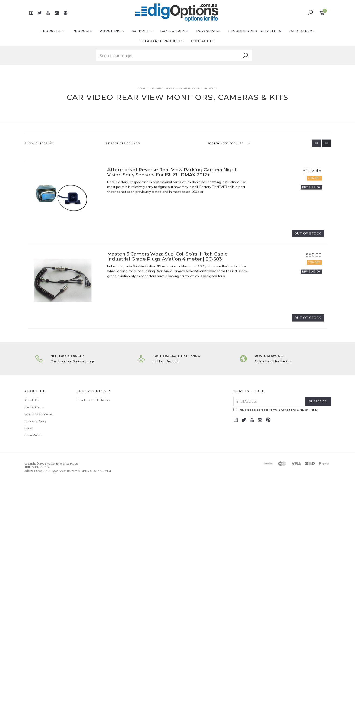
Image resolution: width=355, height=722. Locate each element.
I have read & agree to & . (275, 409)
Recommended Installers (254, 31)
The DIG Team (34, 407)
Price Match (32, 435)
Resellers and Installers (93, 400)
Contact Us (203, 41)
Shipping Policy (35, 421)
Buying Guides (174, 31)
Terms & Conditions (282, 409)
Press (28, 428)
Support (142, 31)
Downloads (208, 31)
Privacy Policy (308, 409)
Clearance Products (162, 41)
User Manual (302, 31)
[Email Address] (269, 401)
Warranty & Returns (38, 414)
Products (52, 31)
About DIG (112, 31)
